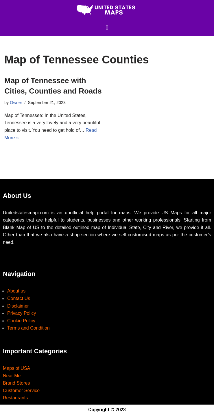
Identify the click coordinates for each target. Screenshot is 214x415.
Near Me (12, 375)
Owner (16, 102)
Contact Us (18, 298)
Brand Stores (16, 383)
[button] (107, 27)
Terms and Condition (28, 328)
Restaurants (15, 397)
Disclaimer (18, 306)
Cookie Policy (21, 320)
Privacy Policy (21, 313)
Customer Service (21, 390)
